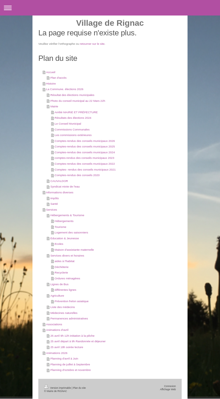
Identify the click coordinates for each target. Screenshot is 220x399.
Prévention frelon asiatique (72, 301)
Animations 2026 (56, 353)
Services (51, 209)
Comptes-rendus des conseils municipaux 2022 (85, 163)
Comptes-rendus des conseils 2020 (77, 175)
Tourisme (60, 226)
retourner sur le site (92, 43)
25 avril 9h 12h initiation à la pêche (72, 335)
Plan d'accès (58, 77)
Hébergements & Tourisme (67, 215)
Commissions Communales (72, 129)
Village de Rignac (110, 22)
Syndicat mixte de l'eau (65, 186)
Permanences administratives (69, 318)
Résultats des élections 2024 (73, 117)
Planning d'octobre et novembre (70, 370)
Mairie (54, 106)
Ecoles (59, 243)
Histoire (51, 83)
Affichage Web (168, 389)
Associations (54, 324)
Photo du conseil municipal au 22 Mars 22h (77, 100)
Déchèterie (61, 267)
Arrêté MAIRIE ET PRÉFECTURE (76, 112)
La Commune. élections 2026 (64, 89)
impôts (54, 198)
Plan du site (79, 387)
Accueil (50, 72)
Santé (54, 203)
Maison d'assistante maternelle (74, 249)
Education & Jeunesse (64, 238)
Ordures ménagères (67, 278)
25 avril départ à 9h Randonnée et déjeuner (78, 341)
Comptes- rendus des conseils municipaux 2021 (85, 169)
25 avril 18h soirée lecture (66, 347)
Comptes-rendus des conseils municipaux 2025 (85, 146)
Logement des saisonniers (71, 232)
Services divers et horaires (67, 255)
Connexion (170, 386)
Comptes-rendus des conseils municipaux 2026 (85, 140)
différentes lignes (65, 289)
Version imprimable (58, 387)
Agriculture (57, 295)
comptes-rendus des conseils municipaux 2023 (84, 157)
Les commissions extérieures (73, 135)
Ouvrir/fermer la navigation (110, 7)
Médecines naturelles (64, 312)
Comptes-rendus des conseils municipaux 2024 (85, 152)
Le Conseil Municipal (68, 123)
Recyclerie (61, 272)
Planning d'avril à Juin (64, 358)
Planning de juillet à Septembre (70, 364)
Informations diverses (59, 192)
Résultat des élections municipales (72, 95)
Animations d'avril (57, 329)
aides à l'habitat (65, 261)
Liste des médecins (62, 307)
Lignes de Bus (59, 284)
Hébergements (64, 221)
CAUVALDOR (59, 181)
